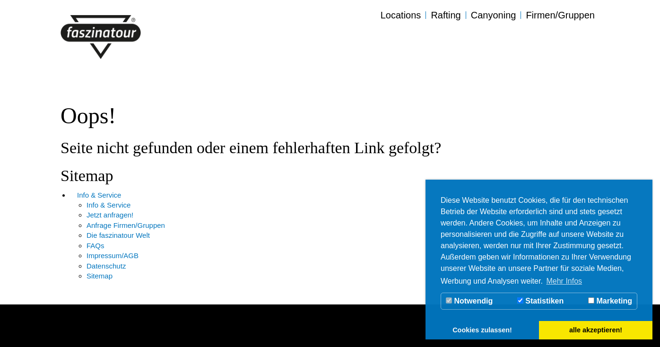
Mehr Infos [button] (564, 281)
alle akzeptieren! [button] (595, 330)
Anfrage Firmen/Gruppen (126, 225)
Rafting (445, 15)
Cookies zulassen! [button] (482, 330)
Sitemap (100, 276)
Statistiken (540, 301)
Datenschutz (106, 266)
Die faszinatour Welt (118, 235)
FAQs (95, 246)
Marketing (610, 301)
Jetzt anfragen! (110, 215)
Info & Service (99, 195)
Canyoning (493, 15)
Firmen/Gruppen (560, 15)
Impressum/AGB (113, 256)
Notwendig (469, 301)
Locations (401, 15)
